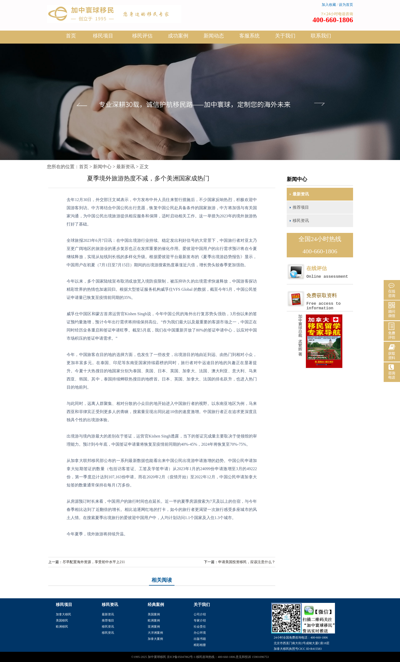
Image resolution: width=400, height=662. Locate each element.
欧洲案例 (154, 620)
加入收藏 (329, 5)
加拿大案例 (155, 639)
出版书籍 (200, 639)
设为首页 (346, 5)
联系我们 (321, 35)
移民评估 (142, 38)
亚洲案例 (154, 626)
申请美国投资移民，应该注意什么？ (246, 562)
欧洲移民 (62, 626)
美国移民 (62, 620)
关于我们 (285, 38)
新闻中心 (102, 166)
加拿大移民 (63, 614)
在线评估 (329, 272)
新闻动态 (214, 38)
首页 (71, 35)
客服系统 (249, 35)
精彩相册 (200, 645)
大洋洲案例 (155, 632)
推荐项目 (301, 207)
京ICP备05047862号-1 (181, 657)
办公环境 (200, 632)
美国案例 (154, 614)
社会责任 (200, 626)
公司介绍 (200, 614)
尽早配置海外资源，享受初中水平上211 (93, 562)
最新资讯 (125, 166)
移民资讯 (301, 220)
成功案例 (178, 38)
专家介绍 (200, 620)
